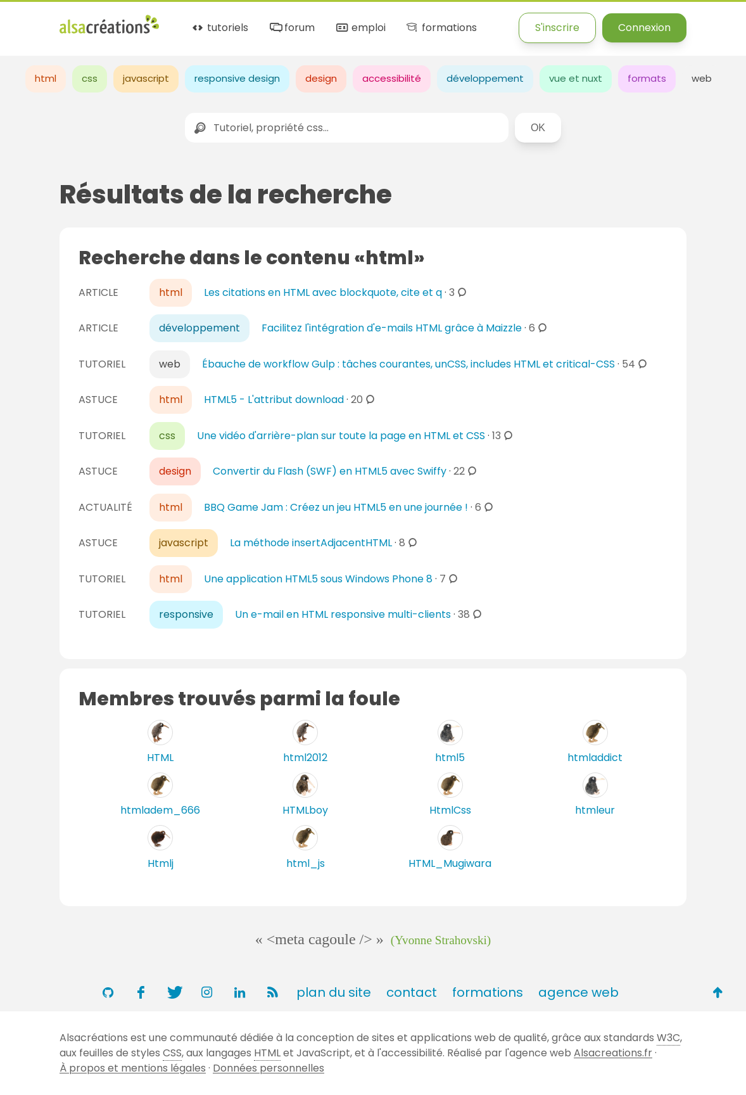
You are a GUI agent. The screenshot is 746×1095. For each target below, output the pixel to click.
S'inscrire (557, 27)
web (702, 78)
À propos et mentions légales (133, 1068)
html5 (450, 757)
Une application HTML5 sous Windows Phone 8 (318, 579)
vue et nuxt (575, 78)
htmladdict (595, 757)
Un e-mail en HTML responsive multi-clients (343, 614)
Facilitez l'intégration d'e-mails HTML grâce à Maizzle (392, 328)
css (90, 78)
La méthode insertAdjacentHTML (311, 542)
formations (440, 28)
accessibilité (391, 78)
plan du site (333, 992)
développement (485, 78)
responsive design (237, 78)
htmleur (595, 810)
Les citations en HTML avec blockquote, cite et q (323, 292)
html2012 (305, 757)
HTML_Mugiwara (449, 863)
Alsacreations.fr (613, 1053)
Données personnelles (268, 1068)
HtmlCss (450, 810)
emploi (359, 28)
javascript (146, 78)
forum (291, 28)
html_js (305, 863)
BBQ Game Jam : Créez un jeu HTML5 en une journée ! (336, 507)
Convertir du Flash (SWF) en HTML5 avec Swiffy (329, 471)
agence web (578, 992)
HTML (160, 757)
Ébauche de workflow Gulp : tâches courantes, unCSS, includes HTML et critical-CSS (408, 364)
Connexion (644, 27)
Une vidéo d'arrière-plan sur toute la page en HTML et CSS (341, 435)
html (45, 78)
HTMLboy (305, 810)
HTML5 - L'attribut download (274, 399)
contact (411, 992)
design (321, 78)
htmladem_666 (160, 810)
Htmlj (161, 863)
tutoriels (219, 28)
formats (647, 78)
